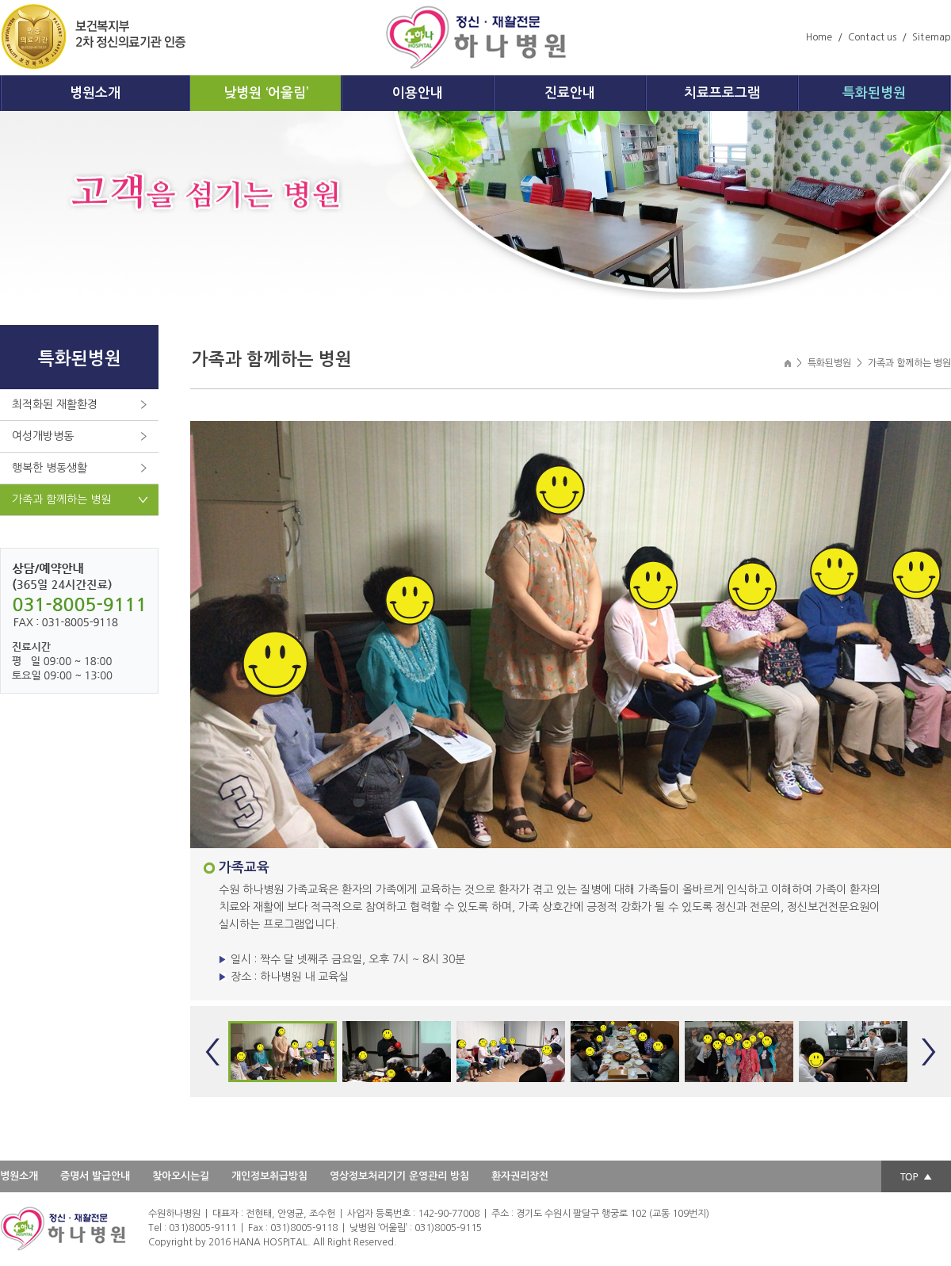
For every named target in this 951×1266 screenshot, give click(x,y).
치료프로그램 (722, 93)
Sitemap (931, 37)
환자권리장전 (519, 1176)
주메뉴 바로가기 (0, 0)
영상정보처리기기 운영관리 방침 (399, 1176)
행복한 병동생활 (49, 467)
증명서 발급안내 (95, 1176)
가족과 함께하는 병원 (61, 499)
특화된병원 (874, 93)
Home (819, 37)
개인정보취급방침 (269, 1176)
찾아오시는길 (180, 1176)
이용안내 (417, 93)
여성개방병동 (43, 436)
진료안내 (569, 93)
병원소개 (95, 93)
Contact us (872, 37)
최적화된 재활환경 (54, 404)
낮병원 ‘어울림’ (265, 93)
